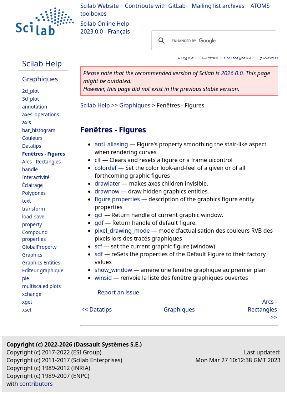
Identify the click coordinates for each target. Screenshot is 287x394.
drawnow (107, 191)
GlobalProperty (39, 246)
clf (98, 160)
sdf (99, 254)
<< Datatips (96, 309)
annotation (34, 106)
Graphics (32, 254)
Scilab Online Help (104, 23)
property (32, 224)
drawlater (107, 183)
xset (26, 309)
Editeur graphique (43, 270)
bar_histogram (38, 130)
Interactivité (35, 177)
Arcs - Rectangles (41, 161)
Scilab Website (99, 6)
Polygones (34, 193)
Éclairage (32, 185)
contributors (36, 384)
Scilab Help (42, 63)
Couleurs (32, 138)
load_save (33, 216)
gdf (99, 223)
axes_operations (40, 114)
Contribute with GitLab (155, 6)
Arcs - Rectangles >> (262, 309)
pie (25, 278)
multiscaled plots (41, 286)
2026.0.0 (232, 73)
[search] (213, 40)
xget (27, 301)
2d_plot (30, 90)
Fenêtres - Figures (43, 153)
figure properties (117, 199)
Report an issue (118, 292)
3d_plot (30, 98)
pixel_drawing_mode (122, 230)
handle (30, 169)
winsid (103, 278)
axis (26, 122)
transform (33, 208)
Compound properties (34, 235)
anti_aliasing (111, 144)
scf (98, 246)
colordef (106, 168)
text (26, 200)
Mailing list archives (218, 6)
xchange (31, 294)
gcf (99, 215)
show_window (113, 270)
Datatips (31, 145)
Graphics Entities (41, 262)
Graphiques (40, 78)
